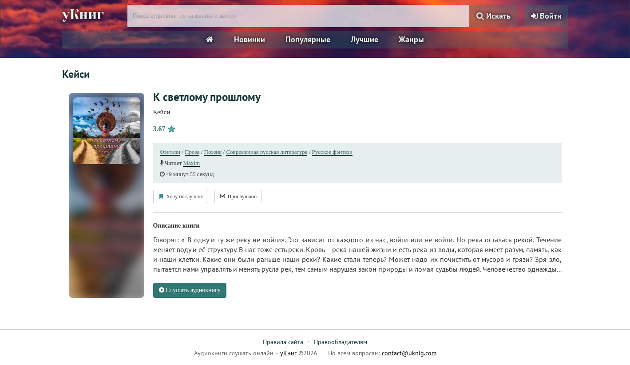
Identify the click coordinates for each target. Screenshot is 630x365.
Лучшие (364, 39)
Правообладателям (340, 342)
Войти (546, 16)
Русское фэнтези (332, 151)
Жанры (411, 39)
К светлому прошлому (207, 97)
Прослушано (238, 196)
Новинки (249, 39)
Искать (493, 16)
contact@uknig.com (409, 353)
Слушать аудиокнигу (190, 290)
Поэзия (213, 151)
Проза (192, 151)
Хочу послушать (181, 196)
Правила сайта (283, 342)
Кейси (161, 112)
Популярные (307, 39)
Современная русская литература (266, 151)
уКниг (83, 14)
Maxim (191, 163)
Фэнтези (170, 151)
